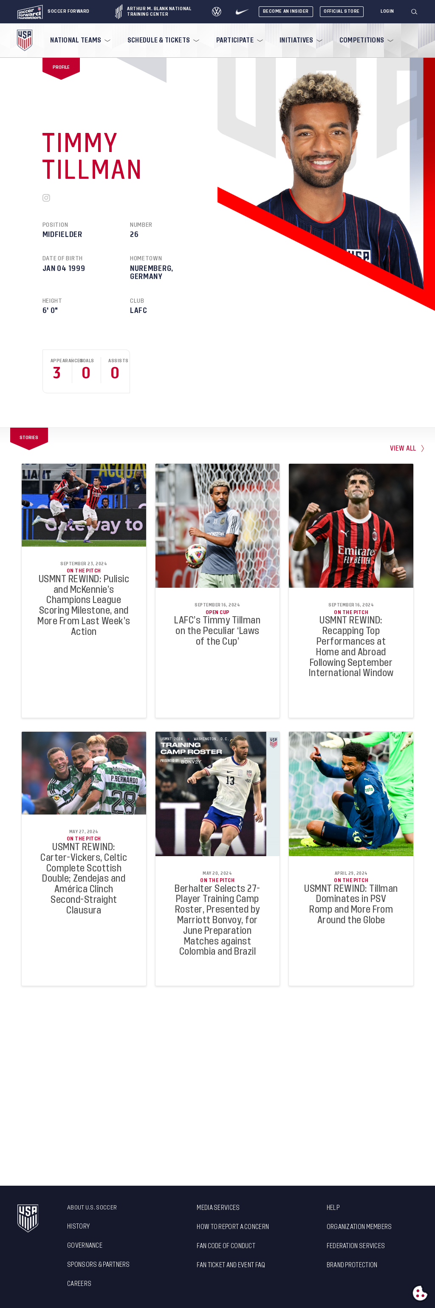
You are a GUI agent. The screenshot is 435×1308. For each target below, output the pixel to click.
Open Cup (217, 612)
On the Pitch (84, 570)
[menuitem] (79, 40)
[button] (417, 12)
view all (403, 448)
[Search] (414, 11)
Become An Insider (286, 11)
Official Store (342, 11)
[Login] (387, 11)
